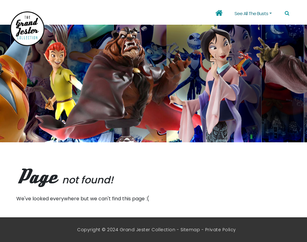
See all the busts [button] (251, 13)
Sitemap (190, 230)
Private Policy (220, 230)
